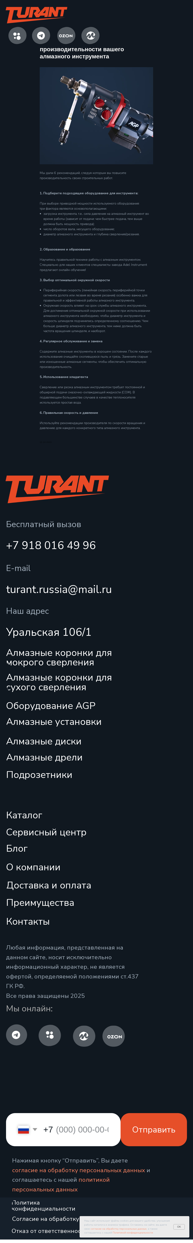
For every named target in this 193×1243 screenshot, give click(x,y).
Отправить (153, 1133)
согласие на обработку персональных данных (78, 1173)
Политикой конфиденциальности (133, 1232)
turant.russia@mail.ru (59, 592)
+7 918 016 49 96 (51, 548)
